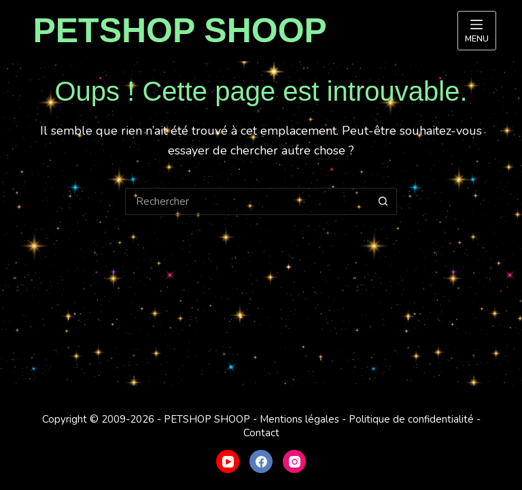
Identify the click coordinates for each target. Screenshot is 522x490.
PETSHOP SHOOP (180, 31)
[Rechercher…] (247, 201)
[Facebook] (261, 461)
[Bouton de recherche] (383, 201)
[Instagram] (294, 461)
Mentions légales (299, 419)
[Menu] (476, 30)
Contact (261, 433)
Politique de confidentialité (411, 419)
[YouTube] (227, 461)
